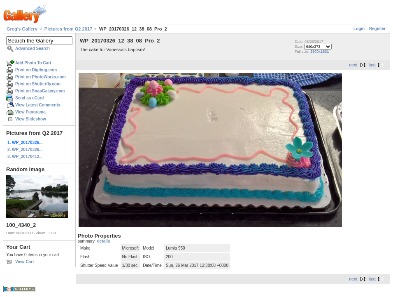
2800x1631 (319, 52)
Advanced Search (32, 48)
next (353, 65)
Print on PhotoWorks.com (40, 77)
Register (377, 28)
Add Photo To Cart (33, 63)
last (372, 65)
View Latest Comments (37, 105)
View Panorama (30, 112)
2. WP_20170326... (25, 149)
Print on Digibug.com (36, 70)
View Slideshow (30, 119)
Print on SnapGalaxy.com (40, 91)
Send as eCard (29, 98)
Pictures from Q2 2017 (68, 28)
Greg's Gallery (22, 28)
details (103, 241)
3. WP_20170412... (25, 156)
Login (359, 28)
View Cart (24, 261)
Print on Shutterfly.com (37, 84)
